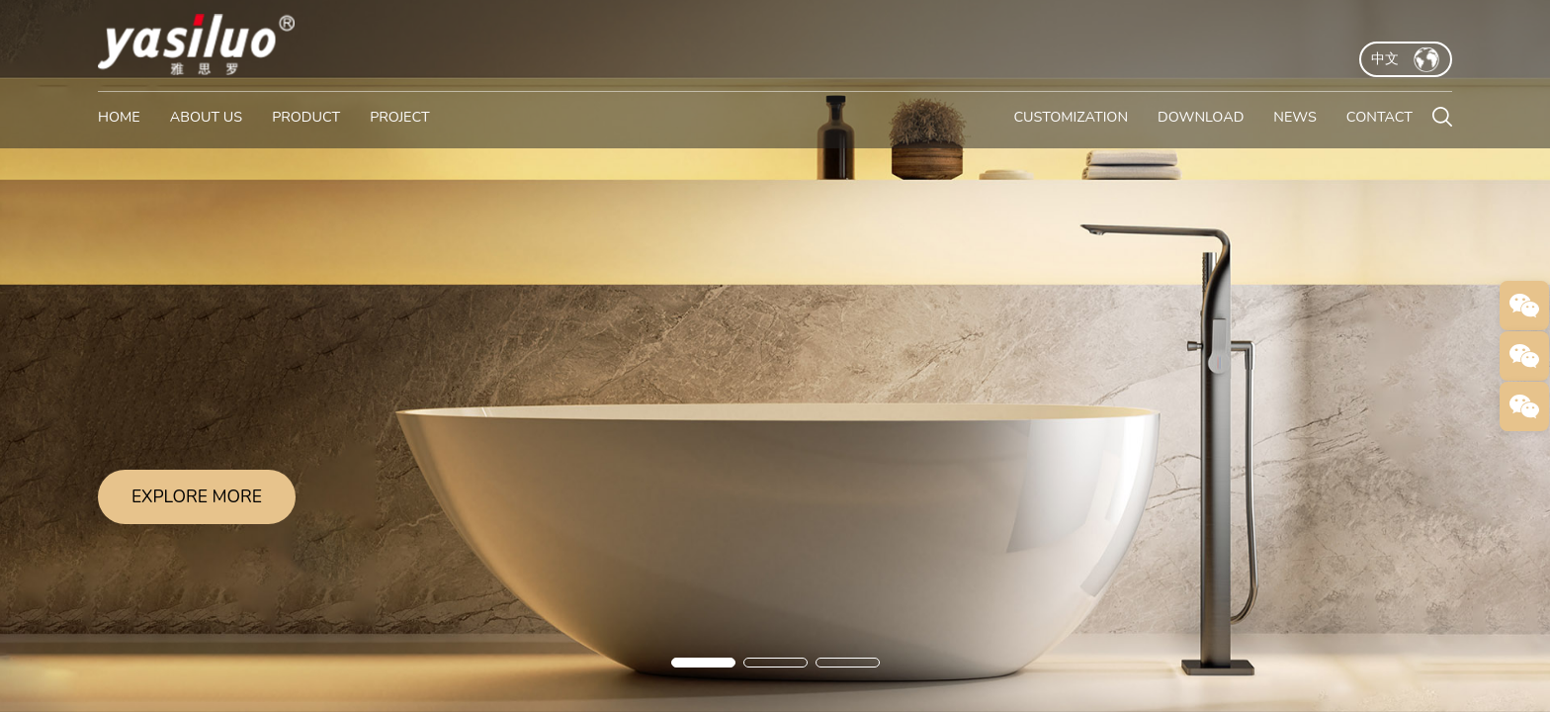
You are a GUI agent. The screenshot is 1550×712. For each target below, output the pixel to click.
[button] (703, 663)
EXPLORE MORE (196, 496)
